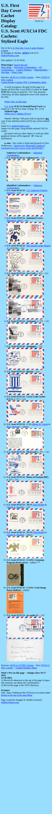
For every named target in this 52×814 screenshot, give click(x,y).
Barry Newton (13, 427)
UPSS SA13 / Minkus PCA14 (17, 114)
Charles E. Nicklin (15, 507)
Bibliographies (40, 70)
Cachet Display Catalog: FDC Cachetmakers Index (23, 82)
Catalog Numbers (24, 70)
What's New (17, 72)
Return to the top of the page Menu (16, 695)
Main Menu (6, 67)
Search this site (20, 65)
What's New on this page (15, 101)
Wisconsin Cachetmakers (25, 67)
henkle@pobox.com (10, 55)
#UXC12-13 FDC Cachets (21, 77)
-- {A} (26, 158)
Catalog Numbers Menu (26, 668)
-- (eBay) (26, 588)
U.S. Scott (8, 106)
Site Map (5, 72)
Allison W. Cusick (40, 424)
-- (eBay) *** (25, 561)
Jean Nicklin (38, 505)
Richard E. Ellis (14, 220)
